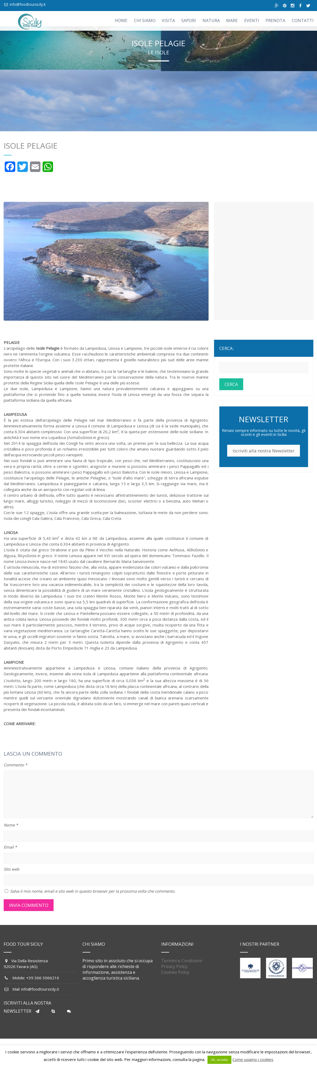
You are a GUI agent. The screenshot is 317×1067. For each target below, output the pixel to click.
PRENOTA (275, 20)
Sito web (11, 875)
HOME (121, 20)
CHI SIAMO (144, 20)
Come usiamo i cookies (252, 1059)
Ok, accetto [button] (219, 1059)
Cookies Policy (175, 978)
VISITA (168, 20)
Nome (11, 831)
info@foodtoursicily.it (28, 4)
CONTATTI (303, 20)
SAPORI (188, 20)
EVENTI (251, 20)
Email (10, 853)
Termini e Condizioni (181, 967)
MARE (232, 20)
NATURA (211, 20)
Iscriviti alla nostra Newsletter (263, 457)
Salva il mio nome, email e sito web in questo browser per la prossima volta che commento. (92, 897)
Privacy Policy (174, 972)
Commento (15, 770)
